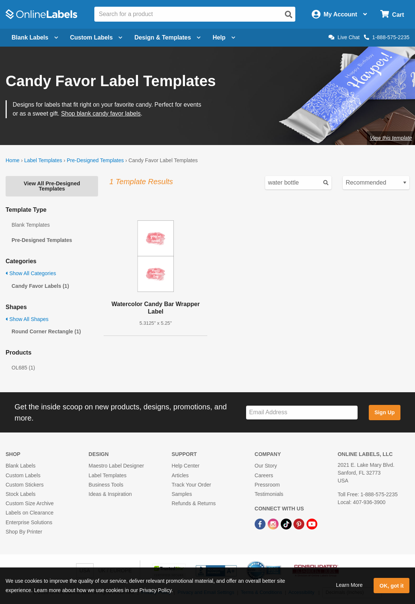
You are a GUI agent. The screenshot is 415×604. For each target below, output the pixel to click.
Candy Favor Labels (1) (40, 286)
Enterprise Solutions (29, 522)
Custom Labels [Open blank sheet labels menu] (96, 37)
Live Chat (343, 37)
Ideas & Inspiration (110, 494)
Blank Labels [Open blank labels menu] (35, 37)
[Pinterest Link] (299, 523)
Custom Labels (23, 475)
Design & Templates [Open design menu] (167, 37)
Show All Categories (31, 273)
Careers (264, 475)
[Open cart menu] (392, 14)
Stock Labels (20, 494)
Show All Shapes (27, 319)
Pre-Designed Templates (95, 160)
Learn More (349, 585)
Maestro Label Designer (116, 466)
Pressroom (267, 485)
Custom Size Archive (30, 503)
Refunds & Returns (194, 503)
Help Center (185, 466)
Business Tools (106, 485)
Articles (180, 475)
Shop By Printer (24, 532)
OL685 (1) (23, 368)
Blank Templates (31, 225)
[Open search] (288, 14)
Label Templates (43, 160)
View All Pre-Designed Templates (52, 186)
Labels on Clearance (29, 513)
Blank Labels (20, 466)
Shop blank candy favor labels (101, 113)
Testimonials (269, 494)
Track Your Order (191, 485)
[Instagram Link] (274, 523)
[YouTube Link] (311, 523)
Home (12, 160)
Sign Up (384, 412)
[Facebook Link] (261, 523)
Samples (182, 494)
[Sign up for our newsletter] (302, 412)
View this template (391, 138)
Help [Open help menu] (224, 37)
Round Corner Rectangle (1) (46, 331)
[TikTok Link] (287, 523)
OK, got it (392, 586)
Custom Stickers (25, 485)
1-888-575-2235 (386, 37)
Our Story (266, 466)
